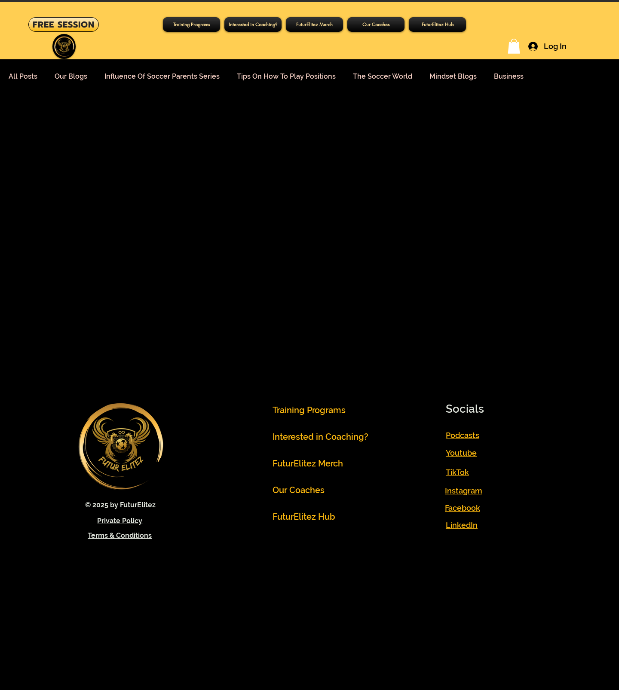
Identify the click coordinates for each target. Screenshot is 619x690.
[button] (191, 24)
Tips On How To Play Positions (286, 76)
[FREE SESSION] (63, 24)
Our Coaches (299, 490)
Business (509, 76)
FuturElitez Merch (308, 463)
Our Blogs (71, 76)
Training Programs (309, 410)
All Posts (23, 76)
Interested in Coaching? (312, 437)
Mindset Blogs (453, 76)
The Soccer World (382, 76)
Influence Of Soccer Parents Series (162, 76)
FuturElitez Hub (304, 517)
